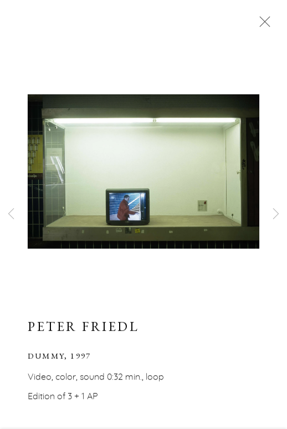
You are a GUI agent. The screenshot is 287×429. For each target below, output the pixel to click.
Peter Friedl (84, 327)
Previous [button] (11, 214)
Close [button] (262, 25)
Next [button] (276, 214)
